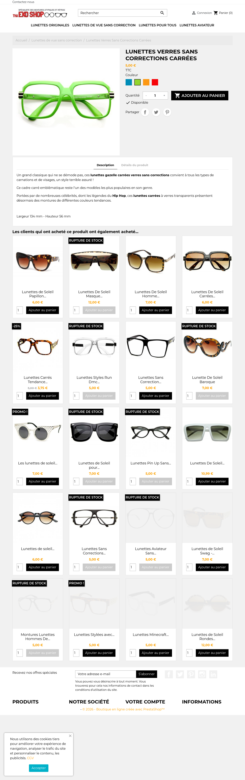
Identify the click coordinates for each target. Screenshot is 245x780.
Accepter (39, 768)
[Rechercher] (122, 13)
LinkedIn (213, 674)
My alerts (133, 733)
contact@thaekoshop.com (203, 738)
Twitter (180, 674)
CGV (30, 758)
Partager (145, 112)
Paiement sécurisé (83, 738)
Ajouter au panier (200, 96)
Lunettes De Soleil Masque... (94, 294)
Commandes (136, 719)
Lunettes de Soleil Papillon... (38, 294)
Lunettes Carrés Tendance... (38, 379)
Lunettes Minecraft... (151, 635)
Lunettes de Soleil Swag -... (207, 551)
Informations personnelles (146, 709)
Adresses (133, 728)
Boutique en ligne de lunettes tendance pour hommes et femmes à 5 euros (36, 714)
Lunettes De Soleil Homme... (151, 294)
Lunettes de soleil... (38, 549)
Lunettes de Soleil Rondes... (207, 637)
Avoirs (130, 723)
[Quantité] (155, 95)
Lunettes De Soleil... (207, 463)
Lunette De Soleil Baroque (207, 379)
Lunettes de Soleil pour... (94, 465)
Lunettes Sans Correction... (150, 379)
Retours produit (138, 714)
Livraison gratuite (82, 709)
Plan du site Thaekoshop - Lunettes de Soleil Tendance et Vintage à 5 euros (93, 757)
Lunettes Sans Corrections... (94, 551)
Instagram (202, 674)
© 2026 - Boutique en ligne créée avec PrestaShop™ (123, 774)
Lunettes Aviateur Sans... (151, 551)
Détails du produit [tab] (134, 165)
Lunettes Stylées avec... (94, 635)
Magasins (76, 766)
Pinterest (167, 112)
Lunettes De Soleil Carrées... (207, 294)
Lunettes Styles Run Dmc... (94, 379)
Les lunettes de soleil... (37, 463)
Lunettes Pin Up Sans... (151, 463)
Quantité (133, 95)
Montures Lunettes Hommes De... (38, 637)
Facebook (169, 674)
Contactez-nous (23, 2)
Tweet (156, 112)
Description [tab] (105, 165)
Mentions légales (82, 714)
